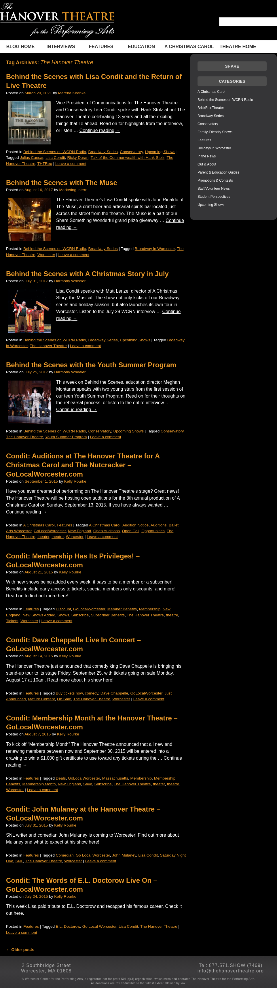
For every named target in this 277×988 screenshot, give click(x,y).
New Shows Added (38, 615)
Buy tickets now (69, 693)
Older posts (20, 949)
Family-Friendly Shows (215, 132)
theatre (58, 537)
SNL (19, 861)
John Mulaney (124, 855)
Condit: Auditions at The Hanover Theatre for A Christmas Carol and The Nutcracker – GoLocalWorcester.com (83, 465)
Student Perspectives (214, 197)
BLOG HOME (20, 46)
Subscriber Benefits (107, 615)
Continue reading (99, 130)
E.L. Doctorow (68, 926)
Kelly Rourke (75, 481)
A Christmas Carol (189, 46)
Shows (63, 615)
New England (79, 531)
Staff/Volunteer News (214, 189)
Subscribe (80, 615)
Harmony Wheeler (70, 281)
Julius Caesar (31, 157)
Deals (61, 778)
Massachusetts (115, 778)
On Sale (64, 699)
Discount (63, 609)
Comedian (65, 855)
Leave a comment (70, 163)
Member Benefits (122, 609)
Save (87, 784)
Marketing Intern (73, 190)
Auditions (159, 525)
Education (141, 46)
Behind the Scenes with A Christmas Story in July (87, 274)
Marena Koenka (72, 93)
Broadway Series (102, 152)
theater (43, 537)
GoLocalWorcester (50, 531)
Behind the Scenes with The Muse (61, 183)
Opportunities (153, 531)
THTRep (44, 163)
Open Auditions (106, 531)
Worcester (46, 255)
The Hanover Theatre (48, 346)
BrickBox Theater (211, 108)
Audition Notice (135, 525)
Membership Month (39, 784)
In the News (207, 156)
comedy (91, 693)
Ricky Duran (77, 157)
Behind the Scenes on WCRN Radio (54, 152)
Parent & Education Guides (218, 172)
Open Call (130, 531)
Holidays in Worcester (214, 148)
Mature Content (41, 699)
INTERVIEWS (60, 46)
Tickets (12, 621)
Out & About (207, 164)
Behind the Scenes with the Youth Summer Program (91, 365)
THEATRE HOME (238, 46)
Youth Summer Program (66, 437)
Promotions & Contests (215, 180)
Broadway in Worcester (155, 248)
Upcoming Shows (160, 152)
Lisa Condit (55, 157)
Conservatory (131, 152)
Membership (150, 609)
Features (101, 46)
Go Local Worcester (93, 855)
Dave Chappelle (114, 693)
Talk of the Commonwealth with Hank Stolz (127, 157)
